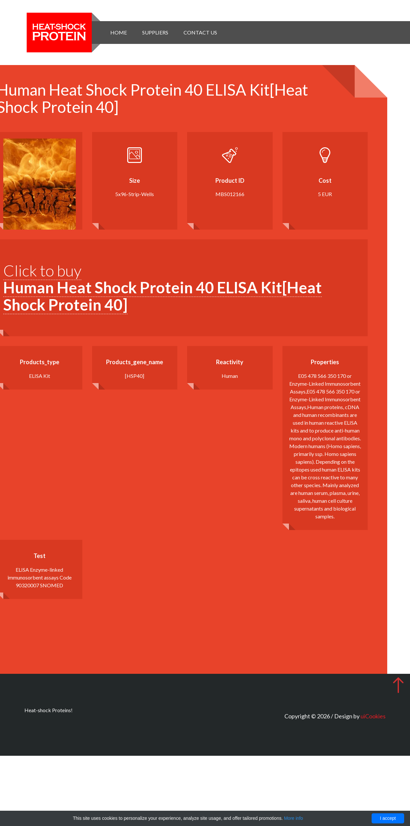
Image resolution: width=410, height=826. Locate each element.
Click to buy (162, 287)
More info (293, 818)
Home (118, 32)
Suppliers (155, 32)
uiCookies (373, 716)
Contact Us (200, 32)
